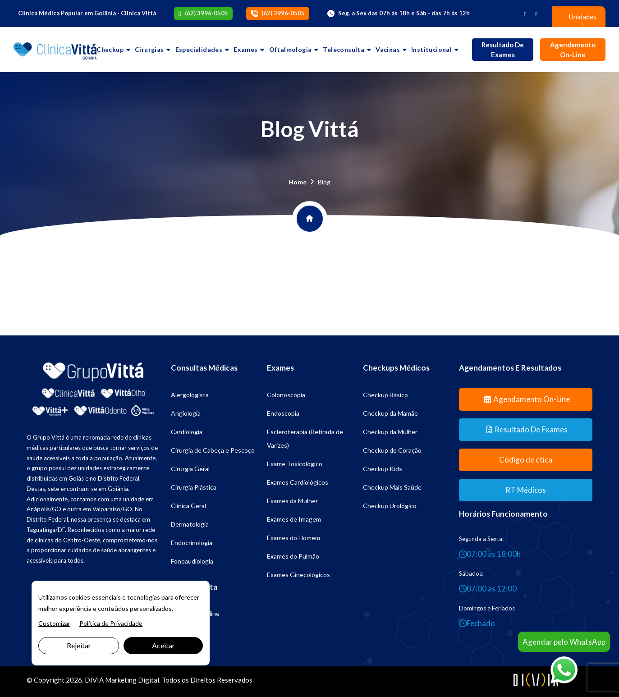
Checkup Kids (382, 468)
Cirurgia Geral (190, 468)
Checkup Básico (385, 395)
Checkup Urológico (390, 505)
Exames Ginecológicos (298, 574)
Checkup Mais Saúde (392, 487)
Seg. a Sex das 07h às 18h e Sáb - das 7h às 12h (404, 13)
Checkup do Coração (392, 450)
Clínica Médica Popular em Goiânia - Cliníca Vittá (87, 13)
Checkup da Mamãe (390, 413)
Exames (245, 49)
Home (298, 182)
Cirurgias (149, 49)
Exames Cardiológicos (297, 482)
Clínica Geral (188, 505)
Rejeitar (79, 645)
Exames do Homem (293, 537)
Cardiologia (186, 432)
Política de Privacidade (110, 623)
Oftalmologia (290, 49)
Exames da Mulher (292, 500)
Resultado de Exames (502, 50)
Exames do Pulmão (293, 556)
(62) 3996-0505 (206, 13)
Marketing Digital (132, 680)
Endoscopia (283, 413)
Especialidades (199, 49)
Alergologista (190, 395)
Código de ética (525, 459)
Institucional (431, 49)
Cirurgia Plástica (193, 487)
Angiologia (186, 413)
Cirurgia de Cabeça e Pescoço (213, 450)
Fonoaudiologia (192, 561)
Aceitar (163, 645)
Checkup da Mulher (390, 432)
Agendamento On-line (573, 50)
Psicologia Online (195, 613)
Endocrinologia (191, 542)
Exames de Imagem (294, 519)
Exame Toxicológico (294, 464)
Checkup (110, 49)
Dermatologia (190, 524)
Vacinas (388, 49)
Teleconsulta (343, 49)
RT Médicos (525, 490)
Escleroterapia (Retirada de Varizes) (305, 438)
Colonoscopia (286, 395)
